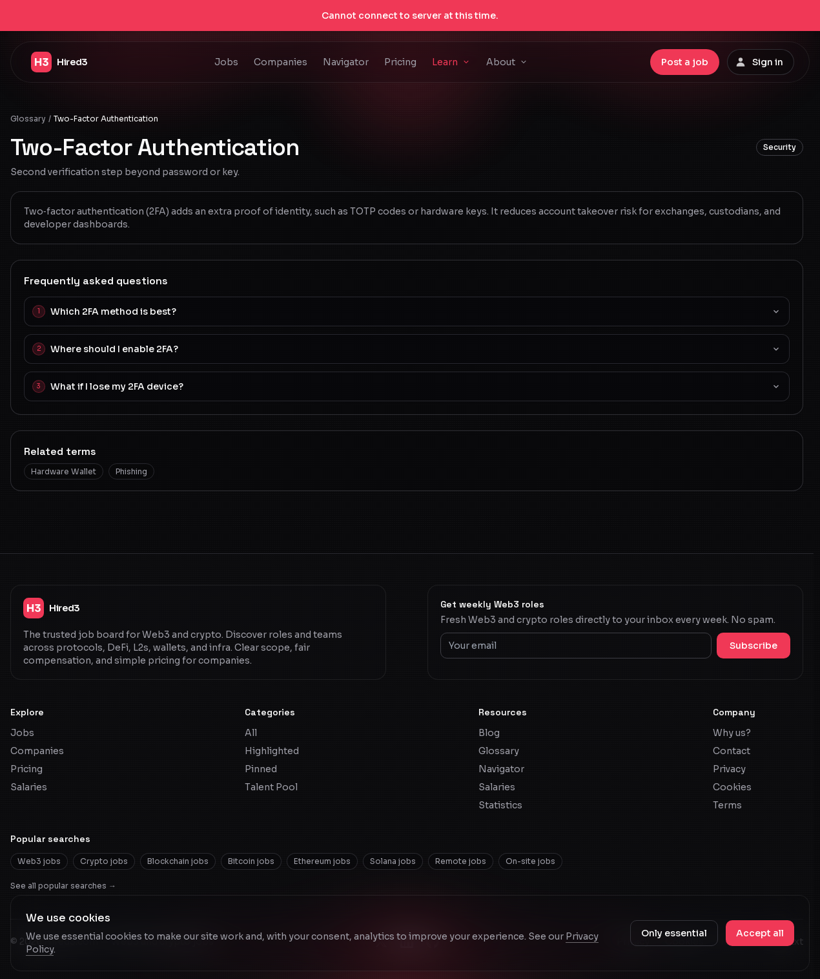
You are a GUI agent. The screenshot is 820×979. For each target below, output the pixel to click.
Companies (280, 62)
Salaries (28, 787)
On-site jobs (530, 861)
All (251, 733)
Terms (727, 805)
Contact (731, 751)
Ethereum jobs (322, 861)
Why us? (732, 733)
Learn (451, 62)
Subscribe (753, 645)
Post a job (684, 62)
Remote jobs (460, 861)
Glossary (28, 118)
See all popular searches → (63, 885)
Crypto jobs (104, 861)
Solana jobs (393, 861)
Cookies (732, 787)
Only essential (674, 933)
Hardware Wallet (63, 471)
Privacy (729, 769)
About (507, 62)
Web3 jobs (39, 861)
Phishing (131, 471)
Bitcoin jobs (251, 861)
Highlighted (272, 751)
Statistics (500, 805)
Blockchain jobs (178, 861)
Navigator (346, 62)
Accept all (760, 933)
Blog (489, 733)
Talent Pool (271, 787)
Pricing (400, 62)
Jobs (226, 62)
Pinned (261, 769)
